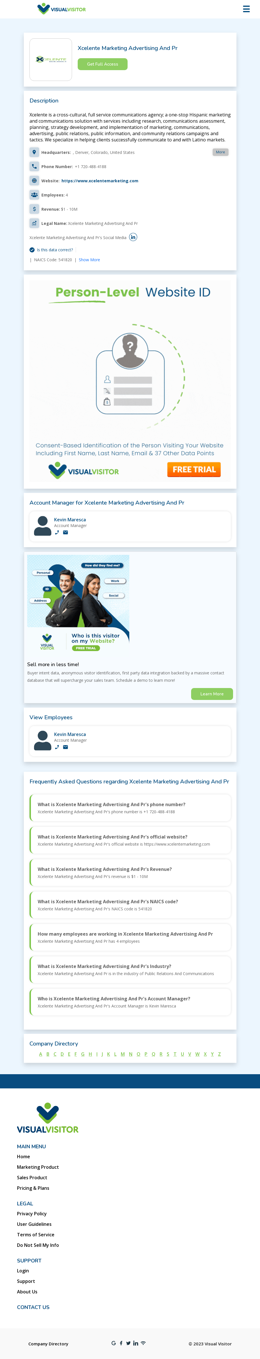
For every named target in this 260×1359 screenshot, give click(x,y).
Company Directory (48, 1344)
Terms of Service (35, 1235)
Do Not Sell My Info (38, 1245)
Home (23, 1156)
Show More (89, 259)
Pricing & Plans (33, 1188)
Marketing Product (38, 1167)
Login (23, 1271)
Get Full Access (102, 64)
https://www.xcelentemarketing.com (100, 180)
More (220, 151)
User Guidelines (34, 1224)
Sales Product (32, 1177)
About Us (27, 1292)
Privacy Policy (32, 1213)
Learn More (212, 694)
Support (26, 1281)
